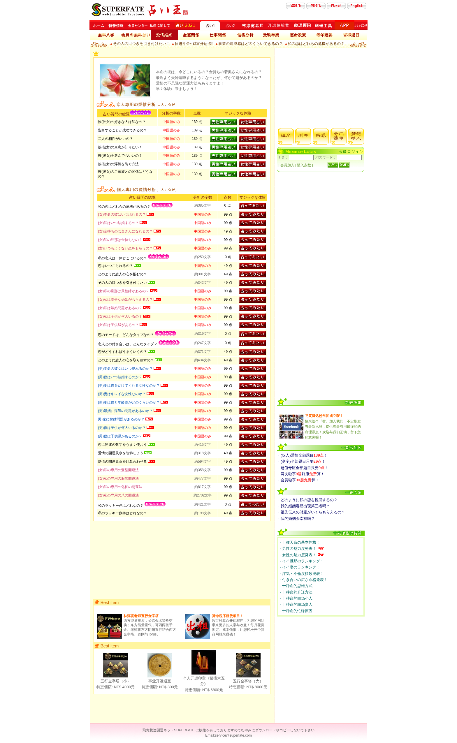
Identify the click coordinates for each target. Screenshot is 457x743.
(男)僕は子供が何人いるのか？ (122, 428)
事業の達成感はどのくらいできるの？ (250, 43)
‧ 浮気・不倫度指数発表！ (302, 573)
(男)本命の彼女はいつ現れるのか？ (126, 369)
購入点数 (304, 165)
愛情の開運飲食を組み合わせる (123, 461)
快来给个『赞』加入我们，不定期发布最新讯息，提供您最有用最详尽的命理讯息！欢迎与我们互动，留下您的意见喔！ (333, 426)
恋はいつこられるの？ (116, 266)
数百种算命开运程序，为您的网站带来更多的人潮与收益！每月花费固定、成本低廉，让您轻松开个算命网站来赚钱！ (238, 625)
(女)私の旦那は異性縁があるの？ (124, 291)
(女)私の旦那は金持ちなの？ (120, 240)
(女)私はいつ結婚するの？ (119, 223)
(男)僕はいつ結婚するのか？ (120, 377)
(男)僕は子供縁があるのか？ (120, 436)
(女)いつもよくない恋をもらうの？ (126, 248)
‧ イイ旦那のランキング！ (302, 561)
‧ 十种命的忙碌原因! (296, 611)
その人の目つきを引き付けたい (123, 283)
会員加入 (287, 165)
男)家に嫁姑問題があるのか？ (121, 419)
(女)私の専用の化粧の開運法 (120, 487)
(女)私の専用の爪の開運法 (118, 495)
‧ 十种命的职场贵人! (296, 604)
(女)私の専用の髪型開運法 (118, 470)
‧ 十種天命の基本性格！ (300, 542)
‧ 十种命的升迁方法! (296, 592)
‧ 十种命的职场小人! (296, 598)
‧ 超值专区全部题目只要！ (303, 468)
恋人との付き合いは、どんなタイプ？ (128, 344)
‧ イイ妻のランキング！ (300, 567)
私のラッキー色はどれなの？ (121, 505)
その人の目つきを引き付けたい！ (141, 43)
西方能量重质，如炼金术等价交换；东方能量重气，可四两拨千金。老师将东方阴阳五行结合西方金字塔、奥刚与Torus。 (150, 625)
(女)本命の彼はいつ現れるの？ (122, 214)
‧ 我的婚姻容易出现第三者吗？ (304, 506)
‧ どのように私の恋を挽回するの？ (308, 500)
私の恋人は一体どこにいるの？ (123, 258)
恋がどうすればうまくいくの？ (123, 352)
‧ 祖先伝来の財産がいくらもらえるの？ (311, 512)
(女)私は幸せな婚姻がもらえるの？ (126, 299)
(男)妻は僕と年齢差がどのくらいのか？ (129, 402)
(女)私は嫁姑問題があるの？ (120, 308)
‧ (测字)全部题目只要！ (301, 461)
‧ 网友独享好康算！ (301, 474)
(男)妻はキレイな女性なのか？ (122, 394)
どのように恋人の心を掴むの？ (122, 274)
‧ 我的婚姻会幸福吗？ (296, 518)
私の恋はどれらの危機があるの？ (316, 43)
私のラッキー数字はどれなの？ (122, 513)
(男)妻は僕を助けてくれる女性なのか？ (129, 385)
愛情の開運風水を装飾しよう (121, 453)
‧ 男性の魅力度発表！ (298, 548)
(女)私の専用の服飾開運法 (118, 478)
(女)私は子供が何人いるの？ (120, 316)
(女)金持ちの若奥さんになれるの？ (126, 231)
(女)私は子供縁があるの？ (119, 325)
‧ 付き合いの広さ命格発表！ (304, 580)
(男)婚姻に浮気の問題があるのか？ (126, 411)
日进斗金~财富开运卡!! (194, 43)
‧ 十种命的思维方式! (296, 586)
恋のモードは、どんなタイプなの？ (126, 335)
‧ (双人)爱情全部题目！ (303, 455)
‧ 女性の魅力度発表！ (298, 555)
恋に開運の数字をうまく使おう (123, 445)
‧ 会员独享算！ (298, 480)
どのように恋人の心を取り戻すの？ (126, 360)
